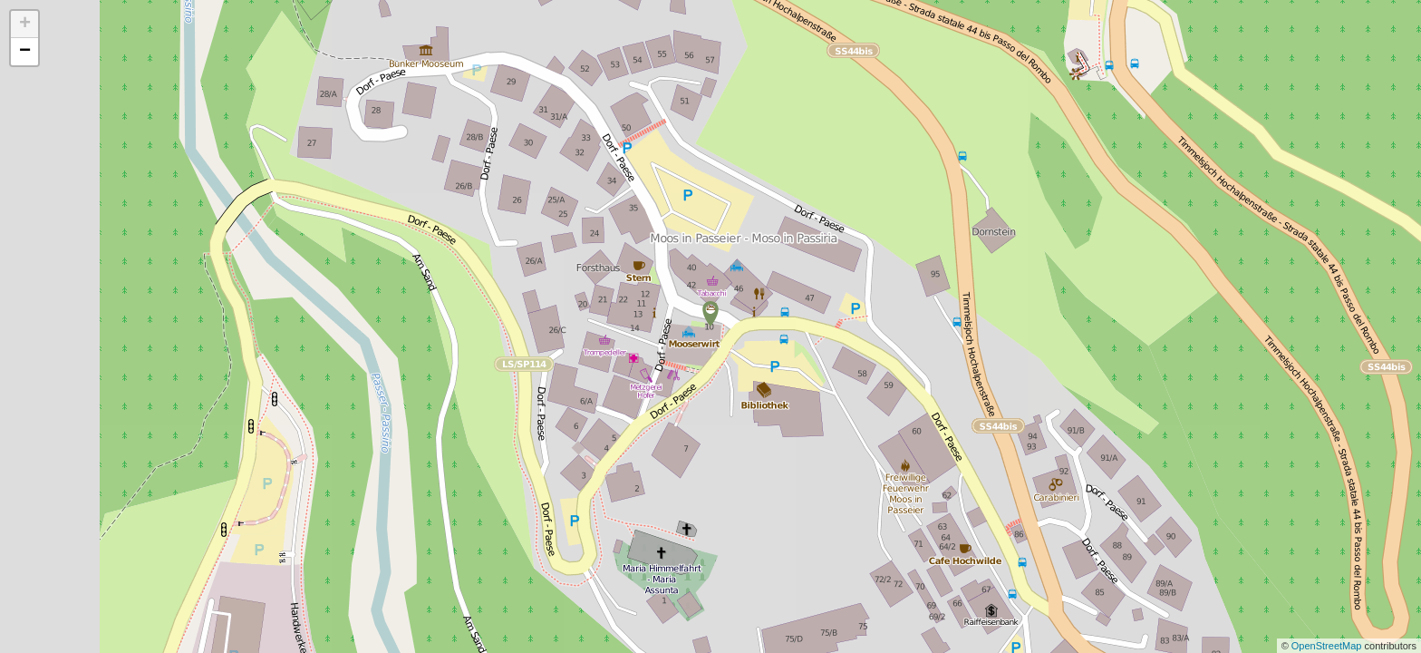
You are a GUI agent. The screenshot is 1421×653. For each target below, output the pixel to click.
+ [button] (25, 24)
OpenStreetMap (1328, 645)
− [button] (25, 51)
